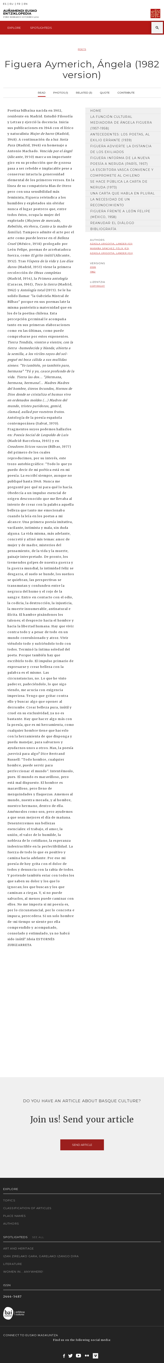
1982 (93, 271)
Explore (14, 27)
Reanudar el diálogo (112, 223)
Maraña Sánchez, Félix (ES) (109, 248)
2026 (93, 267)
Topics (9, 1200)
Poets (82, 49)
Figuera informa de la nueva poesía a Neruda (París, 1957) (120, 161)
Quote (105, 92)
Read (42, 92)
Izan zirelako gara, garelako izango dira (41, 1256)
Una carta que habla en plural (122, 193)
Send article (82, 1144)
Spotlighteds (41, 27)
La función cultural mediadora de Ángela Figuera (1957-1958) (121, 122)
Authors (11, 1223)
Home (95, 111)
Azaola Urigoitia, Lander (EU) (111, 253)
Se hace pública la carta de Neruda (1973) (119, 184)
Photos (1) (60, 92)
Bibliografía (103, 229)
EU (11, 4)
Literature (12, 1264)
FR (19, 4)
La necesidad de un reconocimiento (110, 202)
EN (26, 4)
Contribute (126, 92)
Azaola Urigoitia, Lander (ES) (111, 243)
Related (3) (84, 92)
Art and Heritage (18, 1248)
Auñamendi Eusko (21, 14)
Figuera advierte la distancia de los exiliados (121, 149)
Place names (14, 1215)
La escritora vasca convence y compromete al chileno (122, 172)
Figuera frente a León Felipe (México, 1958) (120, 214)
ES (4, 4)
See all (38, 1237)
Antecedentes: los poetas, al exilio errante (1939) (120, 137)
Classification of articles (27, 1208)
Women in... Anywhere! (23, 1271)
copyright (97, 286)
